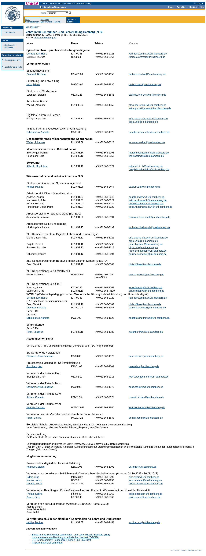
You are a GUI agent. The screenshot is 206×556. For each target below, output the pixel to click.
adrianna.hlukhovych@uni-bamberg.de (149, 227)
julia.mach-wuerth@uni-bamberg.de (148, 200)
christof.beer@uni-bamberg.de (145, 264)
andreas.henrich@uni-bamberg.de (147, 407)
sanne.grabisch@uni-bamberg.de (146, 274)
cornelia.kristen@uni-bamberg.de (146, 397)
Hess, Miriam (33, 84)
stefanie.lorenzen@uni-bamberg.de (147, 94)
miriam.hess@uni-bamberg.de (145, 84)
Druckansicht (9, 32)
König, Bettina (33, 418)
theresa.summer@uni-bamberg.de (147, 57)
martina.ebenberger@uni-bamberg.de (149, 152)
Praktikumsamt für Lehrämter (47, 542)
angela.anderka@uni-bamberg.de (146, 197)
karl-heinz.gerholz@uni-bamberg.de (148, 53)
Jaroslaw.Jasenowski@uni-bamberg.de (149, 217)
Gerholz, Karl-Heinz (36, 53)
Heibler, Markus (34, 186)
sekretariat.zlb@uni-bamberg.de (146, 166)
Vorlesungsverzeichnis (11, 60)
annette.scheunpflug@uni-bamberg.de (149, 132)
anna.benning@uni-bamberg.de (145, 287)
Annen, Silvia (33, 497)
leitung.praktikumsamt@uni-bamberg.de (150, 108)
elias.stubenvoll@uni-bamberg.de (146, 291)
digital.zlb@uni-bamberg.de (143, 122)
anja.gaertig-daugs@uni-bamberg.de (148, 118)
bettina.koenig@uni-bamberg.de (146, 418)
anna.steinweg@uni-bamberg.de (146, 356)
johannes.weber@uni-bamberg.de (147, 142)
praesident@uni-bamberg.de (144, 366)
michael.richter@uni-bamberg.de (146, 203)
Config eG (191, 550)
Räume (57, 22)
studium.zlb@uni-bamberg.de (144, 186)
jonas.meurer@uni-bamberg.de (145, 480)
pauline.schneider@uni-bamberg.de (148, 254)
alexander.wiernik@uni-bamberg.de (147, 105)
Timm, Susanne (34, 332)
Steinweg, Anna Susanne (39, 356)
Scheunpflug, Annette (37, 132)
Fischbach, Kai (34, 366)
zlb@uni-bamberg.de (45, 37)
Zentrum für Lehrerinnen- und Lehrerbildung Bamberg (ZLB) (64, 32)
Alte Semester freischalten (10, 46)
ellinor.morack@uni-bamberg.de (146, 483)
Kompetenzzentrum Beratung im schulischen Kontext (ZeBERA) (65, 537)
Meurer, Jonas (33, 480)
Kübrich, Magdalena (37, 166)
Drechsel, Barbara (36, 74)
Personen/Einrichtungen (46, 20)
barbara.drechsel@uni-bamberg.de (147, 74)
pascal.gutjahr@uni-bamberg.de (146, 244)
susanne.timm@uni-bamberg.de (146, 332)
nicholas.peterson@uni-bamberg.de (148, 250)
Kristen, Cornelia (35, 397)
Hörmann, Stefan (35, 466)
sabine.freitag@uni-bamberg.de (145, 494)
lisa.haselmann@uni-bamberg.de (146, 156)
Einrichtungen (32, 27)
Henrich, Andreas (35, 407)
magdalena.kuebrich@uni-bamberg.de (149, 169)
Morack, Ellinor (34, 483)
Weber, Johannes (35, 142)
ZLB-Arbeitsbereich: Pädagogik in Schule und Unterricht (61, 540)
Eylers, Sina (32, 477)
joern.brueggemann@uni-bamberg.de (149, 376)
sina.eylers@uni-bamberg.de (144, 477)
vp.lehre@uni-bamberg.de (142, 466)
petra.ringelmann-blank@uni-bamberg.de (150, 207)
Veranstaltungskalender (12, 67)
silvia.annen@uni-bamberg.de (145, 497)
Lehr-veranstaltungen (32, 20)
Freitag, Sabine (34, 494)
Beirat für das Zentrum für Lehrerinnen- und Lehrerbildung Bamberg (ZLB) (71, 534)
